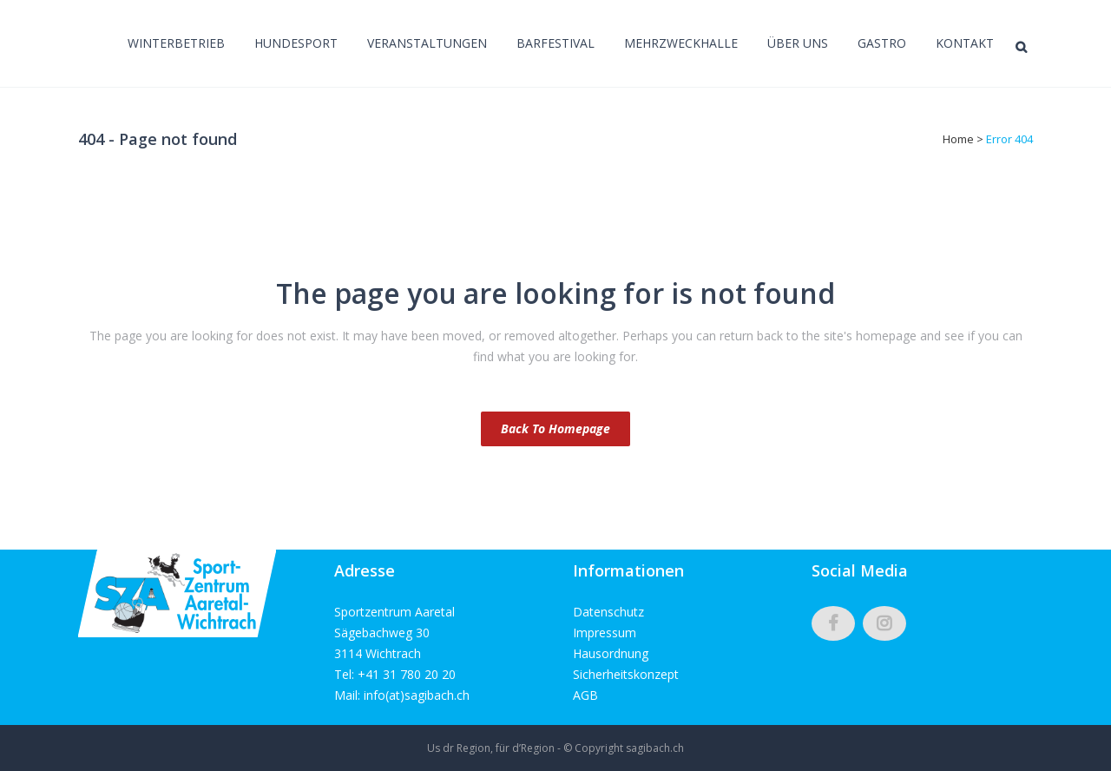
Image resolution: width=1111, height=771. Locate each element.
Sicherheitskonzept (626, 674)
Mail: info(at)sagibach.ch (402, 695)
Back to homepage (555, 428)
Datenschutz (608, 611)
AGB (585, 695)
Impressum (604, 632)
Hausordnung (610, 653)
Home (958, 139)
